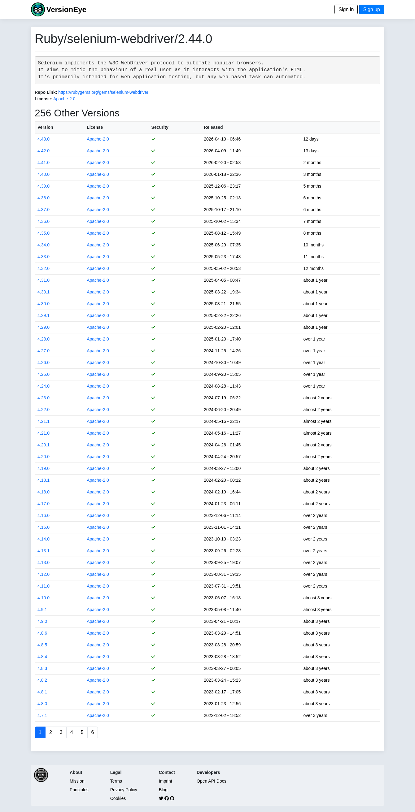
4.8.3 (42, 668)
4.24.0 (43, 386)
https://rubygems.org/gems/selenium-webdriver (103, 92)
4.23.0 (43, 397)
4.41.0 (43, 162)
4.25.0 (43, 374)
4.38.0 (43, 197)
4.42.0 (43, 150)
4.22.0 (43, 409)
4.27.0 (43, 350)
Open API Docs (211, 781)
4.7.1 (42, 715)
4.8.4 (42, 656)
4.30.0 (43, 303)
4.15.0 (43, 527)
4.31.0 (43, 280)
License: (43, 98)
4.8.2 (42, 680)
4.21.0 (43, 433)
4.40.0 (43, 174)
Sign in (346, 9)
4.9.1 (42, 609)
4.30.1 (43, 291)
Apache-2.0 (64, 98)
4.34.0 (43, 244)
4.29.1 (43, 315)
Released (213, 127)
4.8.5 (42, 644)
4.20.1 (43, 444)
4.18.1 (43, 480)
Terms (116, 781)
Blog (163, 789)
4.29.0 (43, 327)
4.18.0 (43, 491)
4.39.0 (43, 186)
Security (159, 127)
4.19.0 (43, 468)
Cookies (118, 798)
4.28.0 (43, 339)
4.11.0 (43, 586)
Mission (77, 781)
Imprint (165, 781)
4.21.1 (43, 421)
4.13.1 (43, 550)
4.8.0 (42, 703)
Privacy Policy (123, 789)
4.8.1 (42, 691)
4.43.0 (43, 139)
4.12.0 (43, 574)
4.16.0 (43, 515)
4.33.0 (43, 256)
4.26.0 (43, 362)
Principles (79, 789)
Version (45, 127)
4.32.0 (43, 268)
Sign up (371, 9)
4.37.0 (43, 209)
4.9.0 (42, 621)
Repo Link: (46, 92)
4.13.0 (43, 562)
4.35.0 (43, 233)
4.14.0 (43, 538)
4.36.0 (43, 221)
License (95, 127)
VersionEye (66, 9)
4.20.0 (43, 456)
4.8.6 (42, 633)
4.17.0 (43, 503)
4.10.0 (43, 597)
